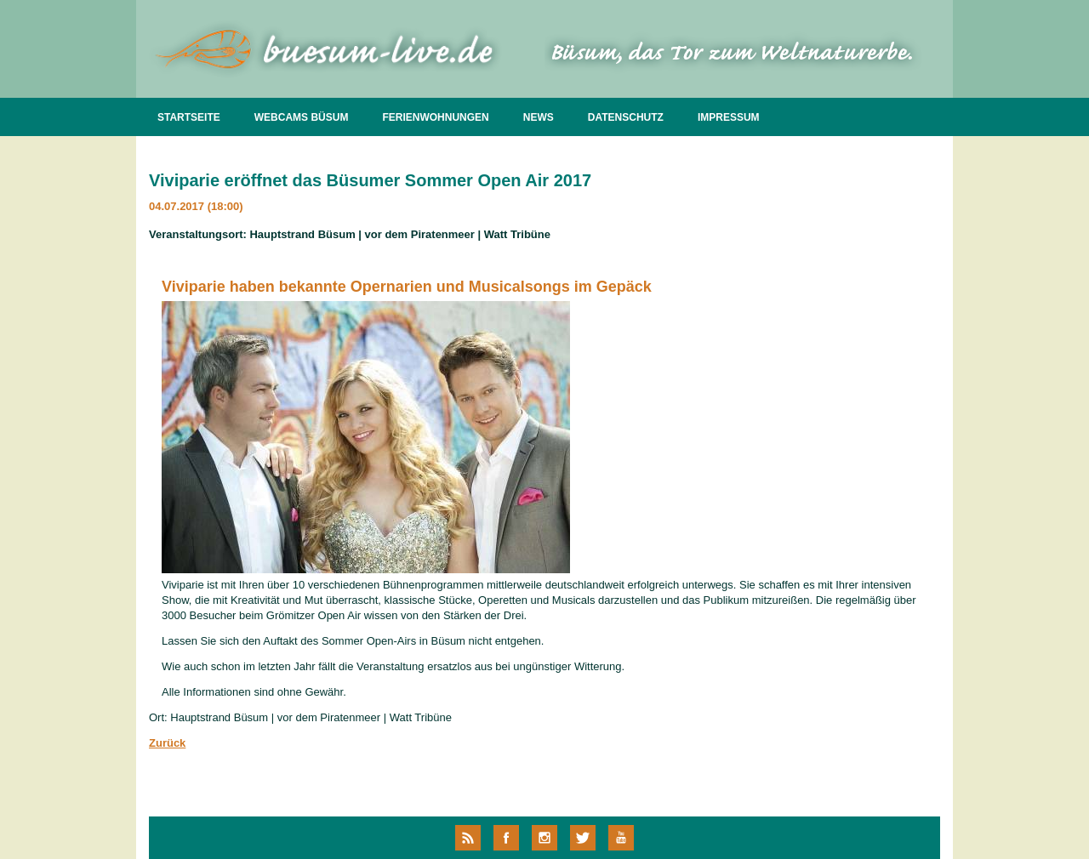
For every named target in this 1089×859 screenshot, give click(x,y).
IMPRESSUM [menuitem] (729, 117)
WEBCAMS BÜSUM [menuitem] (301, 117)
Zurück (167, 743)
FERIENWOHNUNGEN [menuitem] (435, 117)
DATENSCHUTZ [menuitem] (626, 117)
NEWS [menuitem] (538, 117)
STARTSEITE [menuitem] (188, 117)
